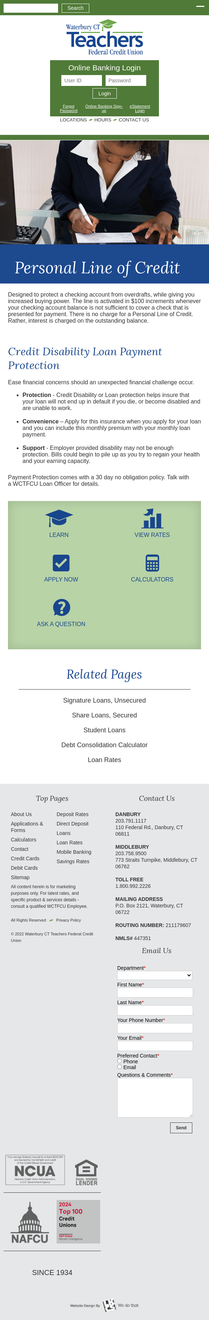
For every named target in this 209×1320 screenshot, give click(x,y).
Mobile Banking (74, 852)
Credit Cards (25, 858)
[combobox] (31, 8)
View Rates (152, 531)
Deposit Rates (73, 814)
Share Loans (90, 715)
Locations (73, 120)
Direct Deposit (73, 824)
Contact (19, 849)
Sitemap (20, 877)
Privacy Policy (68, 920)
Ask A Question (61, 621)
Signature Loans (87, 700)
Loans (63, 833)
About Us (21, 814)
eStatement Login (140, 108)
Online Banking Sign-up (104, 108)
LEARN (59, 531)
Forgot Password (68, 108)
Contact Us (134, 120)
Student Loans (104, 730)
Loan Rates (104, 760)
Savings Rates (73, 861)
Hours (102, 120)
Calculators (152, 576)
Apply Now (61, 576)
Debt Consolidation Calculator (104, 745)
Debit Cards (24, 868)
